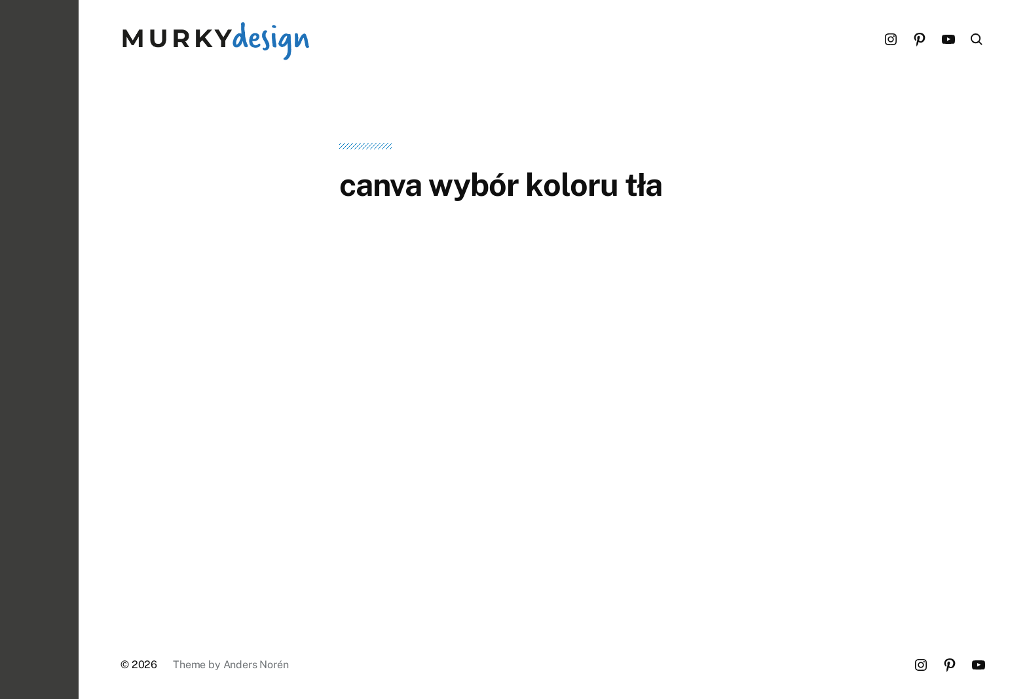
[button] (39, 349)
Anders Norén (256, 664)
